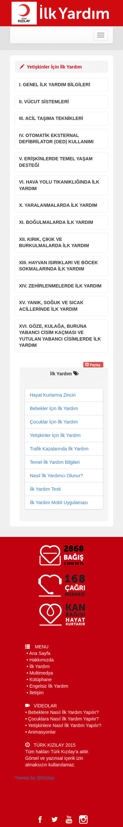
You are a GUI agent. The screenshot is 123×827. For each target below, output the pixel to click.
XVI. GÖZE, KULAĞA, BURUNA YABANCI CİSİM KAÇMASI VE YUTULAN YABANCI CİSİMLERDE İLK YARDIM (60, 336)
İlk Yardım (40, 666)
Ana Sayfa (40, 653)
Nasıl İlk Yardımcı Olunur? (56, 475)
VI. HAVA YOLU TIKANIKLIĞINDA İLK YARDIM (59, 185)
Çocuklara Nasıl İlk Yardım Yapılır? (63, 718)
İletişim (37, 692)
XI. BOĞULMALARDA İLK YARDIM (56, 222)
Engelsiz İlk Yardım (49, 686)
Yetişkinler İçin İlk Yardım (55, 435)
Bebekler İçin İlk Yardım (54, 408)
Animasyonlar (42, 732)
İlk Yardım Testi (45, 489)
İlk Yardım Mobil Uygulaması (59, 502)
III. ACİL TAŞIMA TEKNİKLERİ (51, 118)
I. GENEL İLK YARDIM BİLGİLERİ (54, 84)
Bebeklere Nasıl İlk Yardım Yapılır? (63, 712)
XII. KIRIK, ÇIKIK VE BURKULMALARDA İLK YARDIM (54, 242)
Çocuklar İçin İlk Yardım (54, 421)
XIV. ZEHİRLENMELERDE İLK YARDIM (60, 285)
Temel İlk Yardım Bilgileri (55, 462)
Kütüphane (41, 679)
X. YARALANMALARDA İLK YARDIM (58, 205)
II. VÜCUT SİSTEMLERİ (44, 101)
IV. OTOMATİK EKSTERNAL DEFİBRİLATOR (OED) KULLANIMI (56, 139)
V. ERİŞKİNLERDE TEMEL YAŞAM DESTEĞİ (55, 162)
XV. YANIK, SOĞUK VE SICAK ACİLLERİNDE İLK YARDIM (51, 306)
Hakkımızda (42, 659)
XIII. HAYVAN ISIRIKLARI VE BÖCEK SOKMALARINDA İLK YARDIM (58, 266)
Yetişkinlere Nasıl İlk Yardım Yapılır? (64, 725)
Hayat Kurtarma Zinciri (52, 395)
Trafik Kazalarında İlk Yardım (59, 448)
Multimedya (41, 673)
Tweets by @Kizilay (35, 777)
